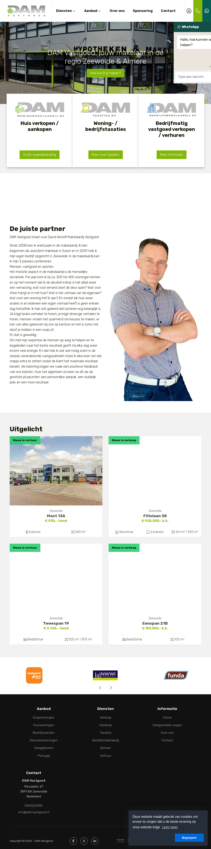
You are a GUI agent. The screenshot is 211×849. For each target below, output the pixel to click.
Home (120, 835)
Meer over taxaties (105, 155)
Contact (168, 11)
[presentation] (100, 688)
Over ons (117, 11)
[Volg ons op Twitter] (84, 837)
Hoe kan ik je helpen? (105, 73)
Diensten (66, 11)
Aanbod (92, 11)
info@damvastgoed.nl (33, 809)
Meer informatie (171, 155)
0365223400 (34, 804)
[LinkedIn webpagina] (94, 837)
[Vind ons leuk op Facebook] (73, 837)
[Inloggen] (189, 11)
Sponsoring (143, 11)
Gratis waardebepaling (39, 155)
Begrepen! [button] (189, 837)
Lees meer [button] (170, 827)
